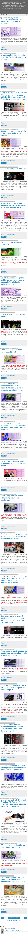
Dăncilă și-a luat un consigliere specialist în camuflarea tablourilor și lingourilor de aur (13, 879)
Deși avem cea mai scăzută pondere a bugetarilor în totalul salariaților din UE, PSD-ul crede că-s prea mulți (14, 619)
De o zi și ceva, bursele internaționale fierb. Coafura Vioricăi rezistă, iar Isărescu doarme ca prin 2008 (12, 728)
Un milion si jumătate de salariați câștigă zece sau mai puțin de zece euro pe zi (14, 687)
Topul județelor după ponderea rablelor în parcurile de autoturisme (13, 498)
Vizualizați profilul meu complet (12, 930)
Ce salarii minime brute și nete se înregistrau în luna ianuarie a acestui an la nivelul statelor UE (13, 767)
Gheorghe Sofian (10, 928)
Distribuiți (4, 49)
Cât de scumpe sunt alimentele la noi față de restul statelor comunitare (13, 133)
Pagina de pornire (14, 917)
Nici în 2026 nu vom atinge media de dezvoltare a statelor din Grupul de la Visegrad (13, 205)
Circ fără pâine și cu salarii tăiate (14, 168)
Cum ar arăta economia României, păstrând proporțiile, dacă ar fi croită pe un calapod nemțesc (13, 426)
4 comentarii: (10, 47)
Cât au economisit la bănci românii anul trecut (11, 351)
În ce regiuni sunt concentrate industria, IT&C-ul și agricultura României (13, 57)
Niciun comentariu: (11, 84)
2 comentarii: (10, 677)
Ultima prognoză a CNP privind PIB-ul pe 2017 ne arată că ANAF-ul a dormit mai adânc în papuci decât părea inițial (13, 803)
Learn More (12, 12)
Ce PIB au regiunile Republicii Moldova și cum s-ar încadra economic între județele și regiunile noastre (13, 281)
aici (26, 825)
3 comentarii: (10, 306)
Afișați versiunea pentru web (14, 920)
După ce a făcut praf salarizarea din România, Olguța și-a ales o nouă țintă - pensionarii (14, 536)
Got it (18, 12)
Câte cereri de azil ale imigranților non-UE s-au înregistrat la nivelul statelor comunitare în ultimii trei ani (12, 387)
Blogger (16, 923)
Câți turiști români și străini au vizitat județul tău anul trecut (13, 846)
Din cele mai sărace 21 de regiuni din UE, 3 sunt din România (11, 21)
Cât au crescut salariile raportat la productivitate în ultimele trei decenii (13, 463)
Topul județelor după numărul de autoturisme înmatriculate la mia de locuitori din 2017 (14, 653)
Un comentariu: (10, 123)
